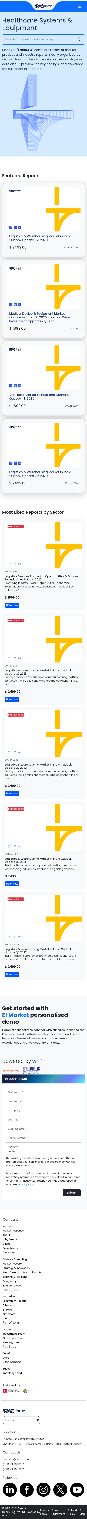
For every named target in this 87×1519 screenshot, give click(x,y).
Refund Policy (72, 1512)
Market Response (13, 1230)
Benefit (7, 1353)
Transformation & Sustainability (22, 1272)
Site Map (82, 1512)
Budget (7, 1368)
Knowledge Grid (12, 1373)
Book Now (12, 605)
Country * (13, 1146)
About (6, 1235)
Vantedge (9, 1296)
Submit (71, 1193)
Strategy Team (12, 1342)
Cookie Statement (58, 1512)
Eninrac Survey (12, 1285)
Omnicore (9, 1314)
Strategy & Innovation (16, 1268)
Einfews (7, 1309)
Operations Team (14, 1338)
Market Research (13, 1263)
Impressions (10, 1226)
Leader (7, 1329)
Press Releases (12, 1248)
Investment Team (14, 1333)
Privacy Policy (27, 1184)
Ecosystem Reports (14, 1301)
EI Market (15, 1015)
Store (6, 1358)
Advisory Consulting (15, 1259)
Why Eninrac (10, 1239)
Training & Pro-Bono (15, 1277)
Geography (9, 1281)
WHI (5, 1318)
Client (6, 1244)
